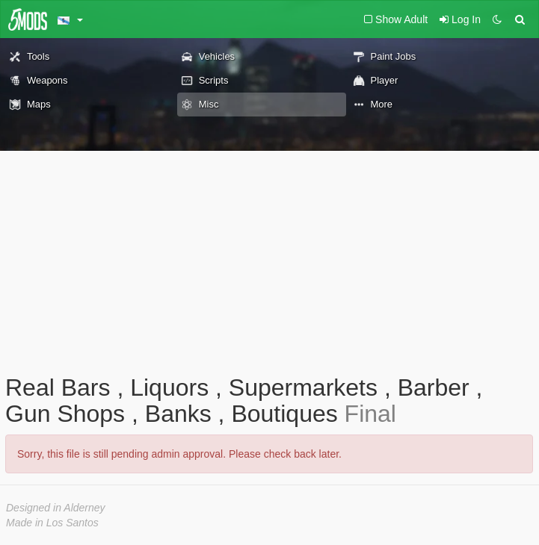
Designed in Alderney (55, 508)
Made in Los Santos (52, 523)
